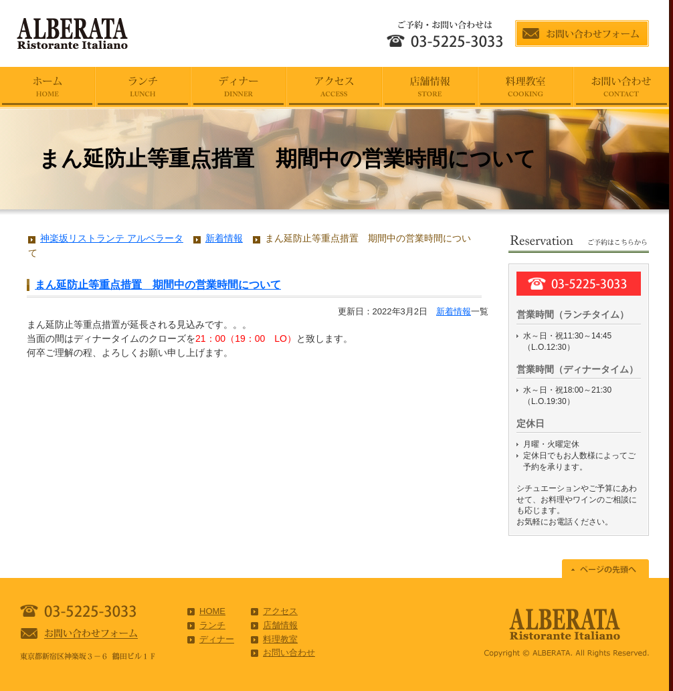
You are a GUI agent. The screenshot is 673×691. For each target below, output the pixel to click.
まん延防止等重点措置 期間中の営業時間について (158, 284)
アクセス (280, 611)
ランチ (212, 625)
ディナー (216, 639)
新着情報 (453, 311)
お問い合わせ (289, 653)
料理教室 (280, 639)
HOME (212, 611)
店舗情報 (280, 625)
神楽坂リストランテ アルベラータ (111, 238)
